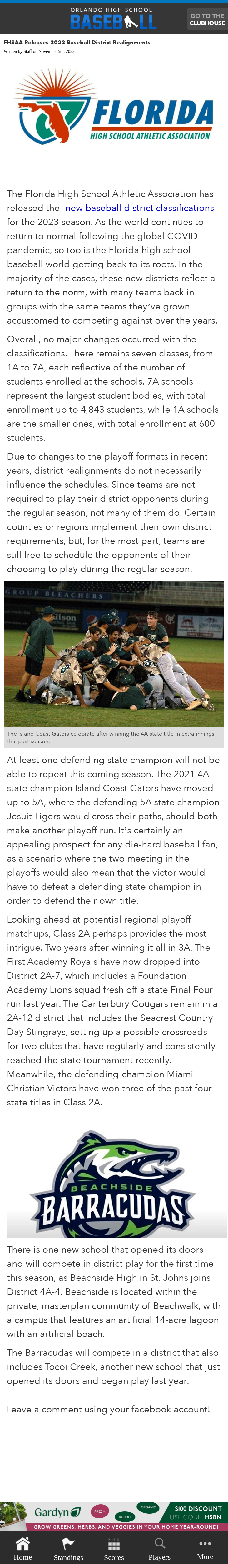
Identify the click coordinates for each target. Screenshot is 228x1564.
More (205, 1548)
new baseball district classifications (139, 208)
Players (160, 1548)
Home (23, 1549)
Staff (27, 51)
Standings (68, 1549)
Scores (114, 1549)
